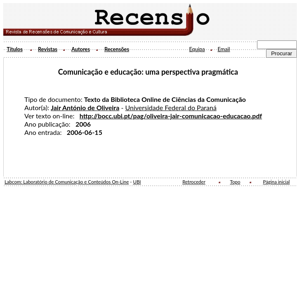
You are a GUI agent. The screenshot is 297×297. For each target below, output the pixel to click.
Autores (80, 49)
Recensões (116, 49)
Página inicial (276, 181)
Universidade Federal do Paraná (170, 107)
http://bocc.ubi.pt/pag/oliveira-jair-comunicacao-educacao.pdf (171, 116)
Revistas (47, 49)
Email (223, 49)
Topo (235, 181)
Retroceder (193, 181)
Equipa (197, 49)
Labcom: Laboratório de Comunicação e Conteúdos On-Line (67, 181)
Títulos (15, 49)
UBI (137, 181)
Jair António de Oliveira (85, 107)
